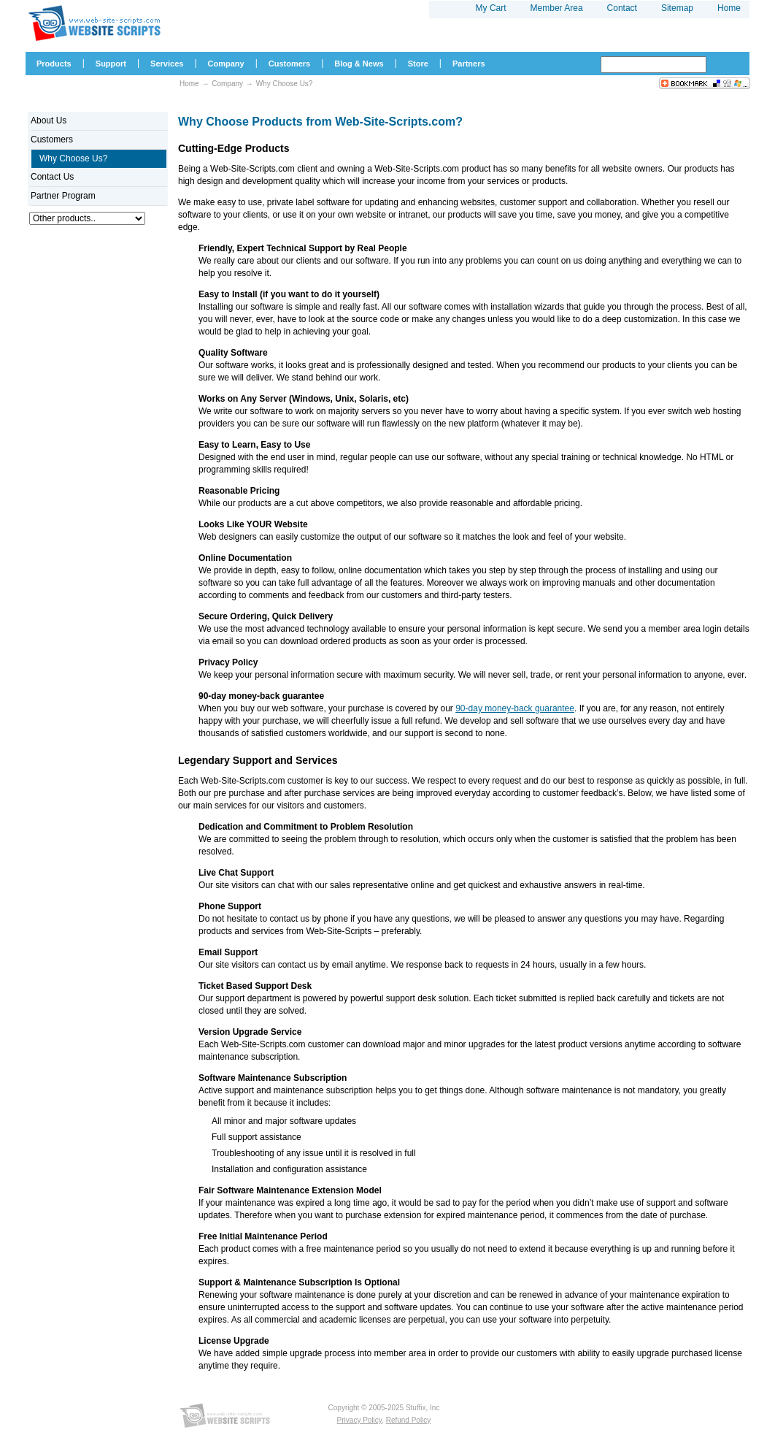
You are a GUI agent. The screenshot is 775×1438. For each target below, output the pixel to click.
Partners (468, 63)
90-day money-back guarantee (514, 708)
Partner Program (63, 196)
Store (418, 63)
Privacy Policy (359, 1420)
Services (166, 63)
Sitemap (677, 8)
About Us (48, 120)
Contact (622, 8)
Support (111, 63)
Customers (52, 139)
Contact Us (52, 177)
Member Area (557, 8)
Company (227, 84)
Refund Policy (408, 1420)
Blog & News (358, 63)
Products (54, 63)
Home (189, 84)
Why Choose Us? (284, 84)
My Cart (491, 8)
